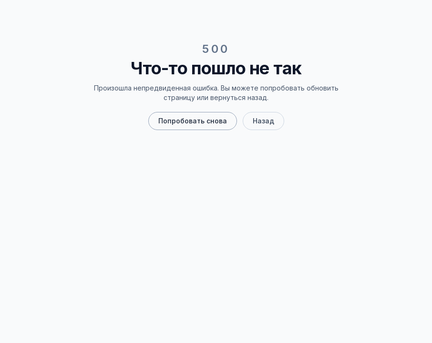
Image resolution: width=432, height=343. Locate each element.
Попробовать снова (192, 121)
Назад (263, 121)
